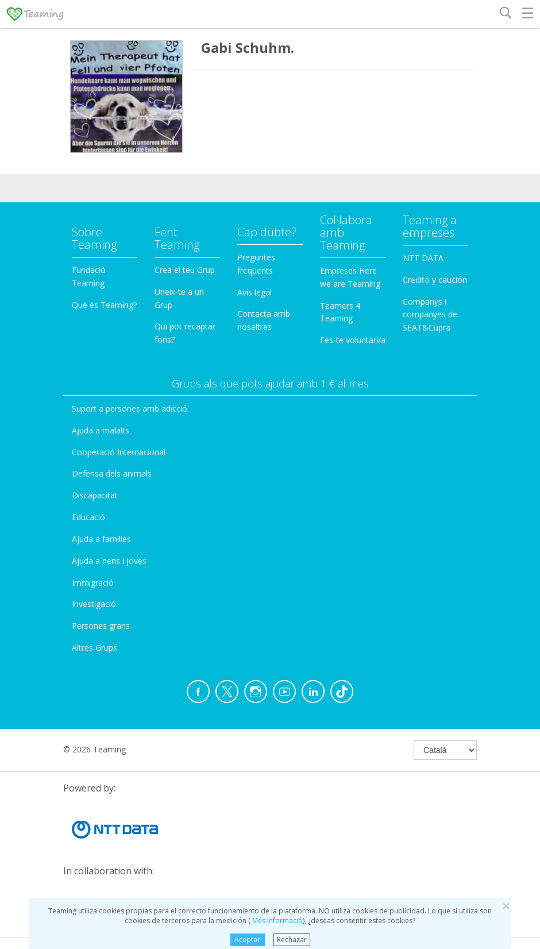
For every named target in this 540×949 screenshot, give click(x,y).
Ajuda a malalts (100, 430)
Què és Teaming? (104, 304)
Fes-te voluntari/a (352, 340)
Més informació (276, 920)
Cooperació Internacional (118, 452)
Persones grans (101, 625)
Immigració (93, 582)
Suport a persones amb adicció (129, 408)
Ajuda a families (101, 538)
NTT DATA (423, 257)
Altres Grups (94, 647)
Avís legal (254, 292)
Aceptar (247, 939)
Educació (88, 517)
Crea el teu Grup (185, 269)
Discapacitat (95, 495)
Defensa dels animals (112, 473)
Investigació (94, 603)
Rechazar (292, 939)
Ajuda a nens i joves (109, 560)
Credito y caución (435, 279)
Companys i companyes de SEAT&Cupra (430, 314)
